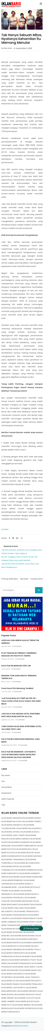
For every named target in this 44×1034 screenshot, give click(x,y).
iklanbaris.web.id (20, 1025)
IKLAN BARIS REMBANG (12, 880)
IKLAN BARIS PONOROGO (12, 897)
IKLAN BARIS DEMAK (10, 984)
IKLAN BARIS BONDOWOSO (26, 894)
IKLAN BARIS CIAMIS (31, 821)
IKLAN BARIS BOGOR (24, 852)
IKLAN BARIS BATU (10, 946)
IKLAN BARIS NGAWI (28, 946)
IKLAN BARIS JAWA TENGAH (26, 977)
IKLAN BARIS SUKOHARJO (12, 973)
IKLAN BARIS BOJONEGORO (27, 863)
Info (3, 781)
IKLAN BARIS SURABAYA (11, 825)
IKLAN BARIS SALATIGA (11, 821)
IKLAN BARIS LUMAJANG (13, 908)
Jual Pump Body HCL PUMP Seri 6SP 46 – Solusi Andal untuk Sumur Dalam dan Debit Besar (21, 701)
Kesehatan (6, 793)
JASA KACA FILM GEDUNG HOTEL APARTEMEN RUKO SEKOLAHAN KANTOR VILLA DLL (20, 715)
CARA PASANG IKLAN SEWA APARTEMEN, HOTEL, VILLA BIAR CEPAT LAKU (21, 727)
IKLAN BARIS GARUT (26, 921)
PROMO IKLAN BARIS (10, 890)
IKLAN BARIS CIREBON (31, 925)
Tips (3, 805)
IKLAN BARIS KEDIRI (31, 818)
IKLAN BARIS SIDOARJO (30, 980)
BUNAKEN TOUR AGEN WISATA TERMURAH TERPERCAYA (18, 677)
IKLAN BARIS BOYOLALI (29, 887)
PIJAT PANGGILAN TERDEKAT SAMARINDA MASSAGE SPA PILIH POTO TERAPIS (18, 654)
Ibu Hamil (5, 775)
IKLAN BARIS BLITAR (24, 1001)
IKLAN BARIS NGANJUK (24, 994)
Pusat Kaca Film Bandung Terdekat (17, 688)
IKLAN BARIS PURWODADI (12, 953)
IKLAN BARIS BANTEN (10, 942)
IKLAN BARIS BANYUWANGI (22, 935)
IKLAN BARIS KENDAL (23, 883)
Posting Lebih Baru (9, 579)
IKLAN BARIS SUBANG (19, 838)
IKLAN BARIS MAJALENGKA (29, 828)
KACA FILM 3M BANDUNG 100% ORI (16, 665)
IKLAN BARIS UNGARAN (11, 818)
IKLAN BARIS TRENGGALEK (26, 911)
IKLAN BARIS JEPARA (10, 831)
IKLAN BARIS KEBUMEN (11, 949)
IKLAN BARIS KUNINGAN (25, 870)
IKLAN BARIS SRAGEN (27, 991)
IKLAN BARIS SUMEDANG (31, 876)
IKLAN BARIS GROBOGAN (25, 1008)
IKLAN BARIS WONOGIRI (11, 932)
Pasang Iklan (31, 928)
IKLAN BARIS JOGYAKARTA (13, 987)
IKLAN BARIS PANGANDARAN (14, 915)
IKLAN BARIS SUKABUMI (18, 842)
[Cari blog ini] (18, 590)
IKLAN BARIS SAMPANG (26, 939)
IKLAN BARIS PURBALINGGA (24, 845)
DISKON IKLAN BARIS (10, 876)
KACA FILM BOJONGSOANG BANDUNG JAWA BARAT (20, 740)
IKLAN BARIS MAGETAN (30, 970)
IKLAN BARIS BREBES (21, 1005)
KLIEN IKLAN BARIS (22, 956)
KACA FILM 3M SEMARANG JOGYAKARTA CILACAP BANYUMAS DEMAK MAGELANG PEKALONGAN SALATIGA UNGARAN (18, 755)
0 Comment (16, 646)
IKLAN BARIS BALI (24, 849)
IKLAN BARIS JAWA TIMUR (12, 835)
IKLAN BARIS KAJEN (9, 980)
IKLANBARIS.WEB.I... (9, 887)
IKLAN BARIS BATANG (10, 928)
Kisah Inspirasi (7, 799)
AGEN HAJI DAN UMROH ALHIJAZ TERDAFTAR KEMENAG (20, 641)
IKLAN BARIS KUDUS (29, 831)
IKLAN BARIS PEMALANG (31, 984)
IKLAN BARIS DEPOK (10, 866)
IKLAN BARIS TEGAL (31, 949)
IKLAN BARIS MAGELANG (21, 901)
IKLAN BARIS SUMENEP (29, 873)
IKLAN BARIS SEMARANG (31, 942)
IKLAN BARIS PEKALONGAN (30, 904)
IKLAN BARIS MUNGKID (19, 960)
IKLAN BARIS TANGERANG (12, 859)
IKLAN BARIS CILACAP (24, 998)
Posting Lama (36, 579)
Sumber (5, 529)
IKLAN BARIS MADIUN (31, 856)
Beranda (24, 579)
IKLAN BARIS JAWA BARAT (24, 966)
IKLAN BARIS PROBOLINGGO (23, 918)
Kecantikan (6, 787)
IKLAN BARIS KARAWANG (19, 963)
